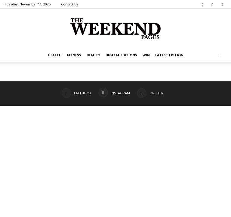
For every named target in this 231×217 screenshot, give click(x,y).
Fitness (74, 55)
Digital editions (121, 55)
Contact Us (69, 4)
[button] (219, 55)
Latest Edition (169, 55)
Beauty (93, 55)
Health (55, 55)
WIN (146, 55)
